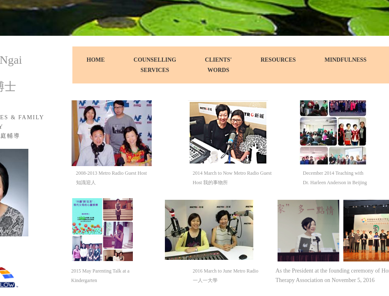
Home (96, 60)
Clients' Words (218, 65)
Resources (278, 60)
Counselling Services (155, 65)
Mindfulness (345, 60)
